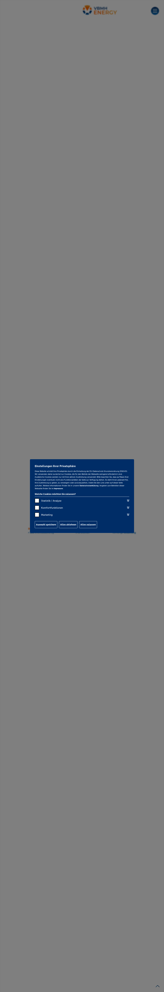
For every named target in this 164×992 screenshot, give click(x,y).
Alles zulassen (88, 524)
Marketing (47, 514)
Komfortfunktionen (52, 507)
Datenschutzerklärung (89, 485)
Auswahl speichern (46, 524)
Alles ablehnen (68, 524)
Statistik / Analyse (51, 500)
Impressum (58, 488)
